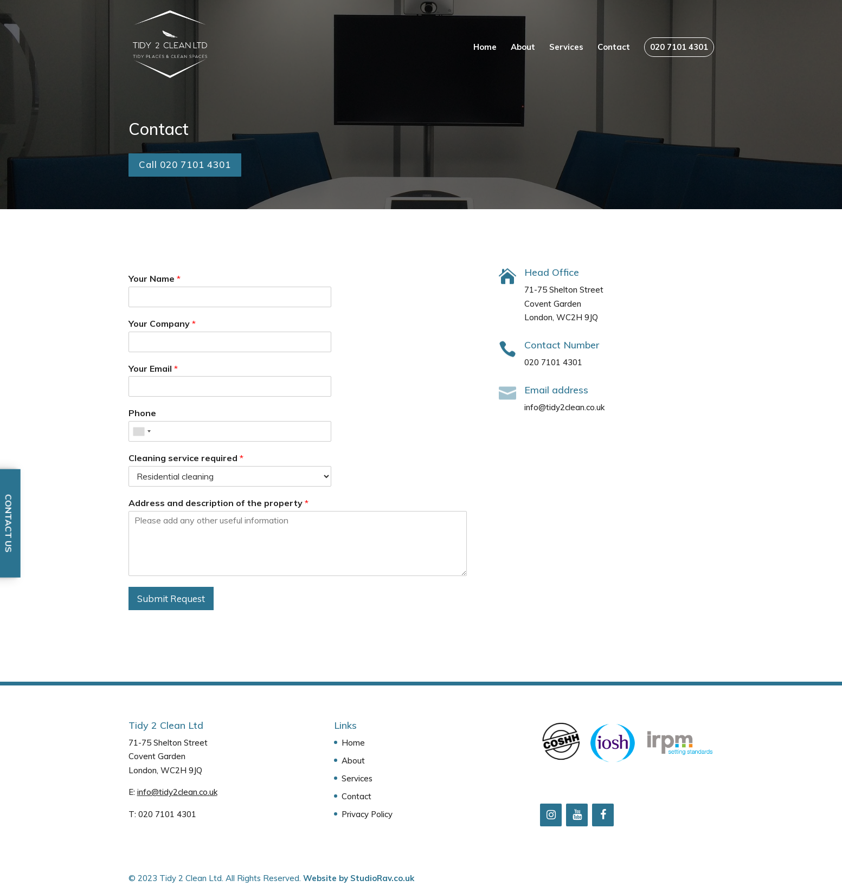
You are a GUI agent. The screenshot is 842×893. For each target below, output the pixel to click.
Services (566, 47)
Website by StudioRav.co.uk (358, 878)
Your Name (154, 278)
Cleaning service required (185, 457)
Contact (613, 47)
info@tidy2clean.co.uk (177, 792)
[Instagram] (551, 815)
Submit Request (171, 598)
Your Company (162, 323)
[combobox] (141, 431)
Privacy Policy (367, 814)
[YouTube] (577, 815)
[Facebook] (603, 815)
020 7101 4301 (679, 47)
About (523, 47)
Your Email (153, 368)
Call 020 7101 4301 (185, 164)
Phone (142, 412)
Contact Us (8, 523)
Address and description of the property (218, 502)
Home (485, 47)
